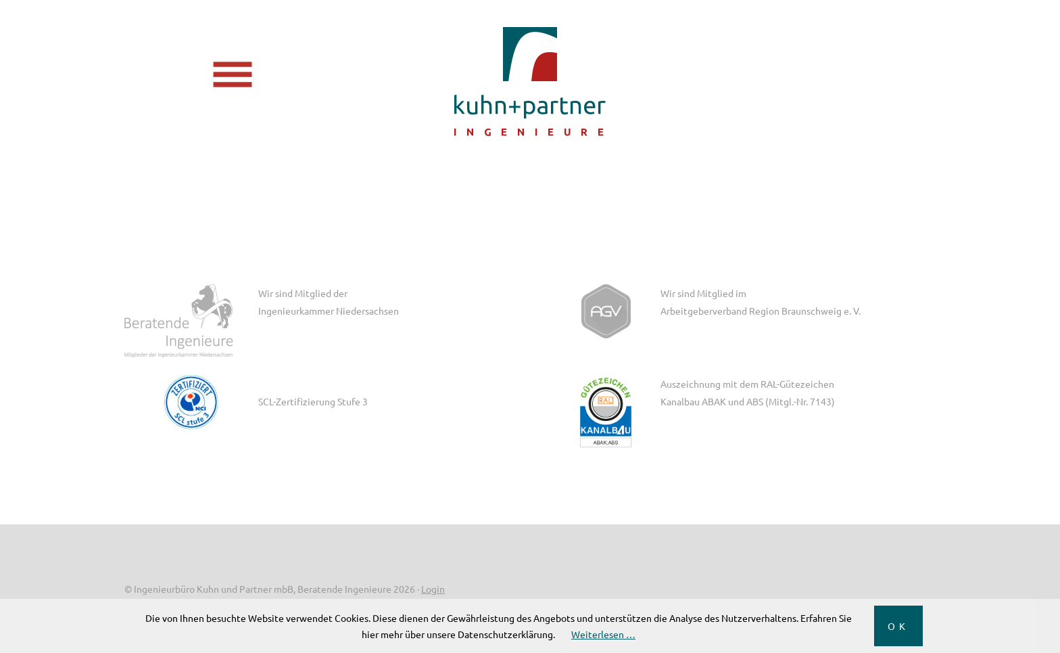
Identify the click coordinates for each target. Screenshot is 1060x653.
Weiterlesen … (603, 634)
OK (898, 626)
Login (433, 589)
